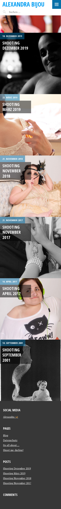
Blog (5, 435)
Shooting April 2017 (11, 291)
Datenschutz (10, 440)
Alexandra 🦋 (10, 416)
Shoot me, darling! (13, 450)
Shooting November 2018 (11, 171)
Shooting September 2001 (11, 355)
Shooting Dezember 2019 (15, 45)
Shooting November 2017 (11, 232)
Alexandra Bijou (23, 4)
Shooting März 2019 (11, 106)
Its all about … (11, 445)
